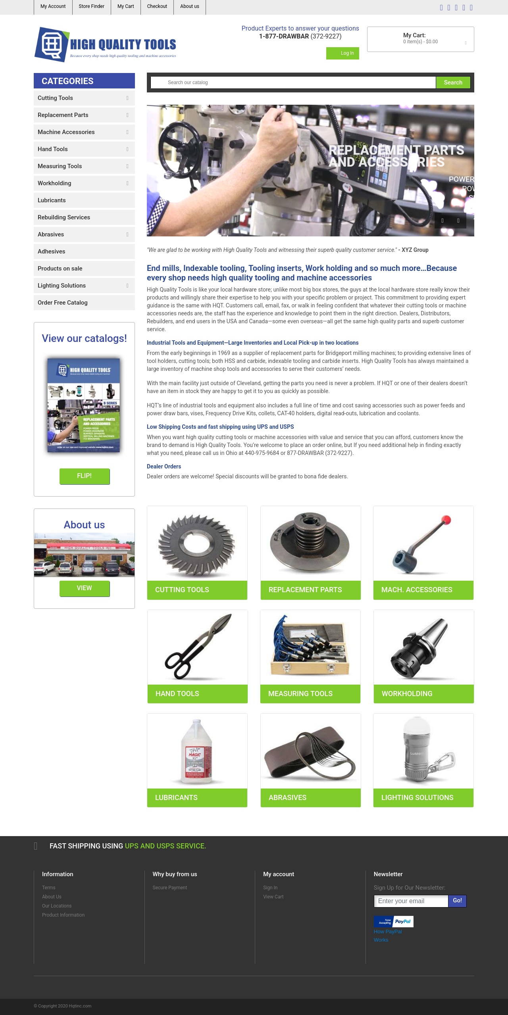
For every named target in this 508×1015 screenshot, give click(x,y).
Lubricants (176, 797)
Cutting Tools (182, 589)
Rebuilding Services (64, 217)
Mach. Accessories (416, 589)
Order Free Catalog (63, 302)
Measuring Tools (300, 693)
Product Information (63, 915)
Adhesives (51, 251)
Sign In (270, 887)
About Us (52, 897)
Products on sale (60, 268)
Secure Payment (170, 887)
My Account (53, 6)
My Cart (125, 6)
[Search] (310, 82)
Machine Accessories (66, 132)
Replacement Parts (305, 589)
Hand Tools (177, 693)
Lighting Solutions (417, 797)
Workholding (407, 693)
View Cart (273, 897)
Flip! (84, 476)
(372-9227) (300, 36)
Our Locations (57, 906)
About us (189, 6)
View (84, 588)
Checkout (157, 6)
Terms (49, 887)
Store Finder (91, 6)
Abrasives (287, 797)
